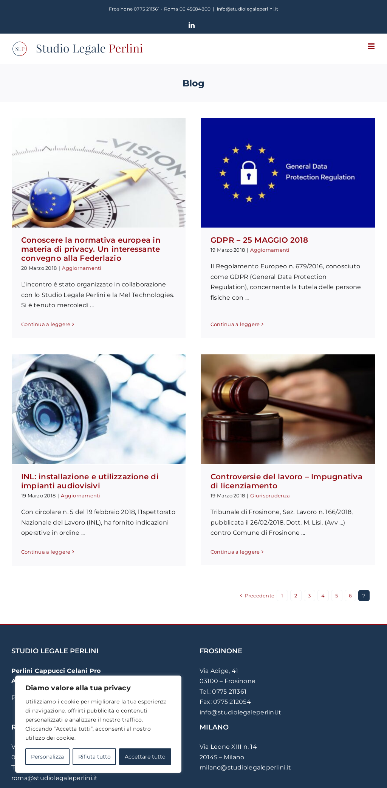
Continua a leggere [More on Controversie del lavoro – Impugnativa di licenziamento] (211, 553)
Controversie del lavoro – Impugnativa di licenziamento (263, 482)
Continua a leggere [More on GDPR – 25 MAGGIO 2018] (227, 316)
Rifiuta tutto (94, 756)
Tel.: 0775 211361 (223, 693)
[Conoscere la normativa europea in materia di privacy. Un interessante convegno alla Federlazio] (99, 173)
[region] (98, 724)
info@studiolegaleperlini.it (247, 9)
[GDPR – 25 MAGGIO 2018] (280, 173)
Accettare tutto (145, 756)
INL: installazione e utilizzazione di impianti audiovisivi (122, 451)
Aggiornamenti (81, 268)
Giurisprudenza (246, 497)
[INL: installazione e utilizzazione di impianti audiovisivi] (131, 379)
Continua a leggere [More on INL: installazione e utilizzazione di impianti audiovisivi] (77, 522)
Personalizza (47, 756)
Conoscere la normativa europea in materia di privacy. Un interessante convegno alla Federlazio (91, 249)
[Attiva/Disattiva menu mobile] (372, 46)
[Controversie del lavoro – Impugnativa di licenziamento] (264, 410)
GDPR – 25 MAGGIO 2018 (251, 240)
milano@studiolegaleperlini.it (245, 769)
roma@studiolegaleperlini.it (54, 780)
